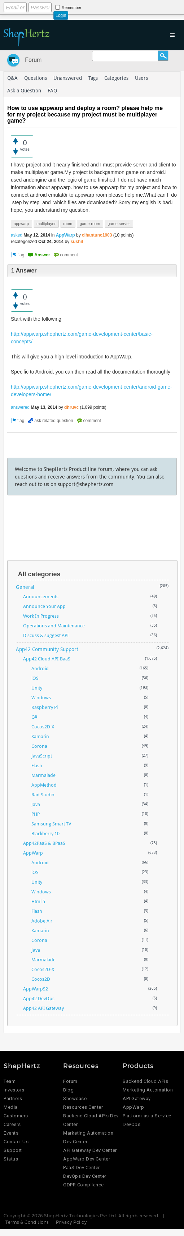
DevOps (131, 1124)
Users (141, 77)
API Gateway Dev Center (90, 1150)
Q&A (12, 77)
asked (16, 235)
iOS (35, 678)
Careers (12, 1124)
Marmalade (43, 775)
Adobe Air (41, 920)
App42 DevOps (38, 998)
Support (13, 1150)
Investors (14, 1090)
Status (11, 1159)
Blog (68, 1090)
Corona (39, 746)
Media (11, 1107)
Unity (36, 688)
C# (34, 717)
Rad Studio (42, 794)
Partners (13, 1098)
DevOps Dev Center (84, 1176)
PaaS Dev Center (81, 1167)
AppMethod (44, 785)
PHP (35, 814)
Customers (16, 1115)
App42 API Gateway (43, 1008)
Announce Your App (44, 606)
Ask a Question (24, 90)
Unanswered (67, 77)
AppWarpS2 (35, 988)
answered (20, 407)
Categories (116, 77)
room (67, 223)
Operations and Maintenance (54, 625)
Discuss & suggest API (46, 635)
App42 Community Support (47, 649)
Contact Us (16, 1141)
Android (40, 668)
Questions (35, 77)
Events (11, 1133)
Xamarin (40, 736)
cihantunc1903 (97, 235)
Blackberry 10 (45, 833)
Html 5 (38, 901)
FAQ (52, 90)
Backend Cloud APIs (145, 1081)
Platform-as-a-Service (147, 1115)
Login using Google (113, 6)
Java (35, 804)
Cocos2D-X (42, 726)
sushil (76, 241)
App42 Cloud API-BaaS (46, 658)
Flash (36, 765)
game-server (119, 223)
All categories (39, 574)
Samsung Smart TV (51, 823)
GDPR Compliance (83, 1184)
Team (10, 1081)
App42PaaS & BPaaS (44, 843)
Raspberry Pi (44, 707)
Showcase (75, 1098)
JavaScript (41, 755)
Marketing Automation (148, 1090)
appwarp (21, 223)
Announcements (40, 596)
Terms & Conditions (27, 1221)
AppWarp (65, 235)
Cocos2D (40, 979)
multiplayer (46, 223)
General (25, 586)
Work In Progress (41, 616)
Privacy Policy (71, 1221)
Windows (41, 697)
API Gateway (137, 1098)
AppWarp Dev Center (86, 1159)
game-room (90, 223)
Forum (33, 60)
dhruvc (71, 407)
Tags (93, 77)
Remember (71, 7)
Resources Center (83, 1107)
